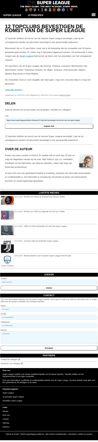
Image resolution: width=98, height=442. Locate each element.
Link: (7, 116)
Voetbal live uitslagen (9, 359)
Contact (6, 419)
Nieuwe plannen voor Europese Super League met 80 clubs (47, 256)
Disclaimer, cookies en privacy (80, 434)
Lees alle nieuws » (14, 90)
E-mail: (3, 314)
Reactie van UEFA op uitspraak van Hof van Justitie (44, 211)
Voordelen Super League (12, 401)
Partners (6, 427)
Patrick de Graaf (64, 95)
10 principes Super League (13, 397)
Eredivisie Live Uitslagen (10, 363)
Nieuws (5, 411)
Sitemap (6, 423)
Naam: (3, 306)
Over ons (6, 415)
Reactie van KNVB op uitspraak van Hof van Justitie (44, 197)
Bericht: (4, 330)
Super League (26, 56)
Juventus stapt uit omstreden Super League (41, 241)
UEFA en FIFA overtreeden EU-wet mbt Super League (45, 226)
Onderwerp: (5, 322)
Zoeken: (4, 279)
